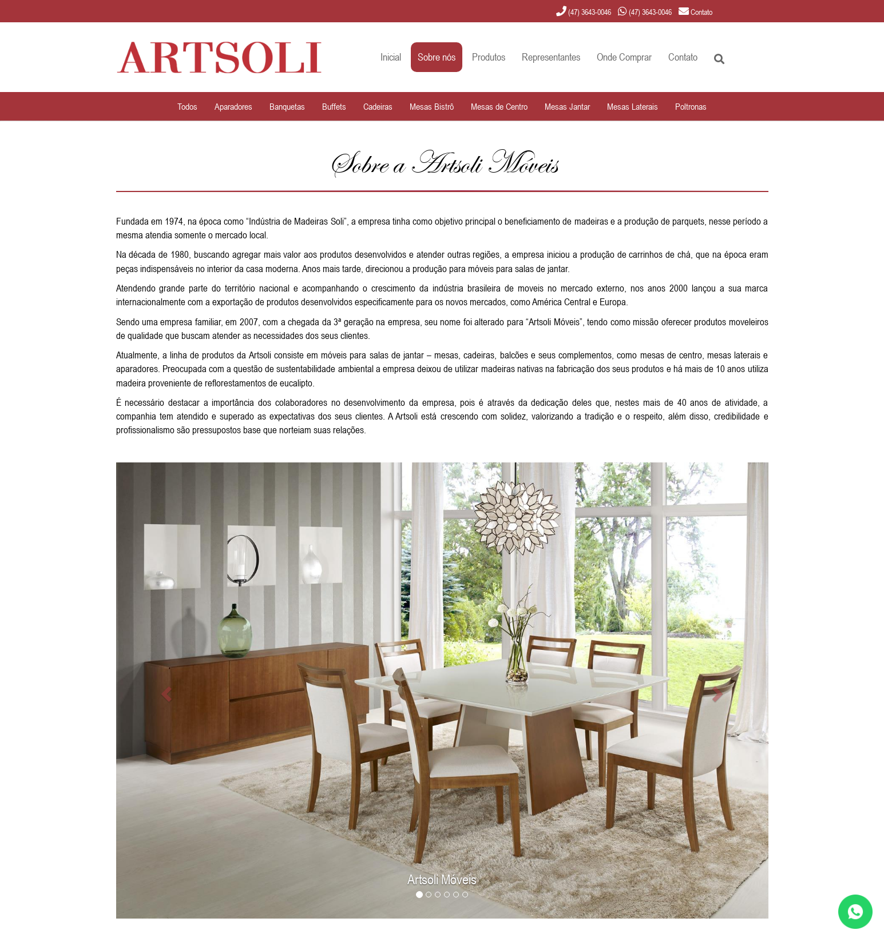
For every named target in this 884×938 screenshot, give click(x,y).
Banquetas (287, 106)
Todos (187, 106)
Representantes (551, 57)
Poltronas (691, 106)
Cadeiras (378, 106)
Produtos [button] (488, 57)
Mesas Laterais (632, 106)
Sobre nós (436, 57)
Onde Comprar (624, 57)
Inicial (390, 57)
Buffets (334, 106)
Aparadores (233, 106)
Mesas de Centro (499, 106)
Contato (682, 57)
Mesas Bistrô (432, 106)
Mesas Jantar (567, 106)
